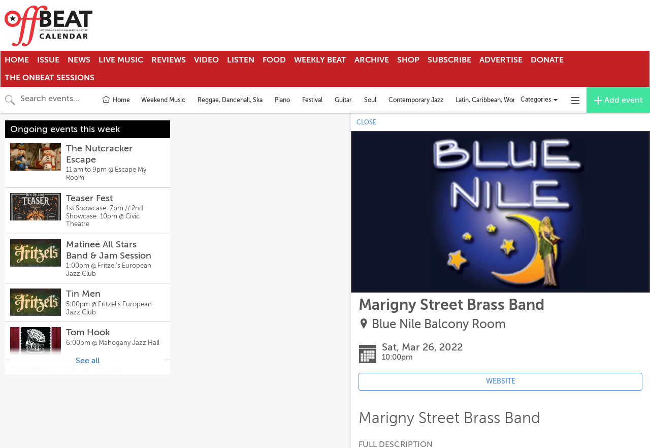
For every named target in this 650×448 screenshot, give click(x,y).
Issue (48, 60)
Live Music (121, 60)
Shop (408, 60)
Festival (312, 100)
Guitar (343, 100)
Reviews (168, 60)
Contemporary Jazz (415, 100)
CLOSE (366, 122)
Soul (370, 100)
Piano (282, 100)
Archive (371, 60)
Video (206, 60)
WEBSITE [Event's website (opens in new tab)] (500, 381)
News (79, 60)
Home (17, 60)
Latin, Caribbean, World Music (497, 100)
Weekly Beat (320, 60)
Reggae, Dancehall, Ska (230, 100)
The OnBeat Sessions (49, 77)
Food (274, 60)
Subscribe (449, 60)
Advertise (501, 60)
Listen (240, 60)
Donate (547, 60)
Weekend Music (163, 100)
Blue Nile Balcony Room (439, 324)
